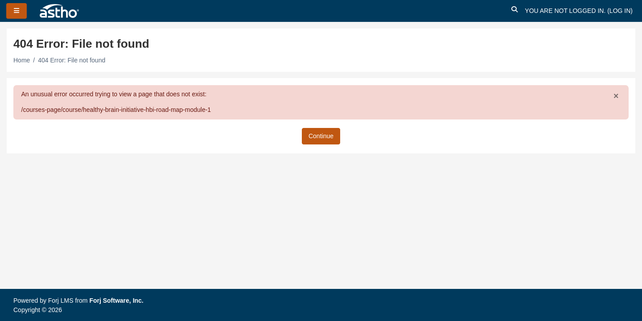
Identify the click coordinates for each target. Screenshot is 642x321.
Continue (321, 136)
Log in (619, 10)
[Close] (616, 96)
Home (21, 60)
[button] (514, 11)
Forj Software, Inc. (116, 300)
